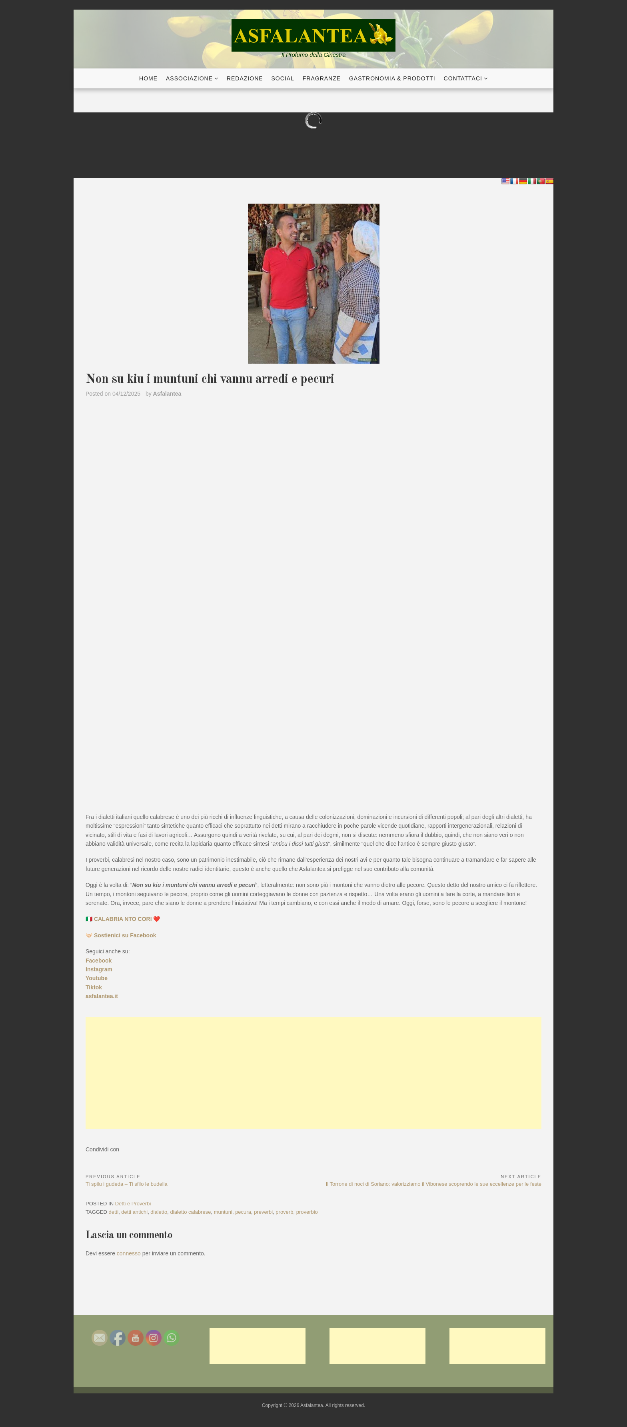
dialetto (158, 1212)
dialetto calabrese (190, 1212)
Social (283, 78)
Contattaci (463, 78)
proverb (284, 1212)
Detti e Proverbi (133, 1204)
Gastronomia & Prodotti (392, 78)
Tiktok (94, 987)
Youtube (97, 978)
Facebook (99, 960)
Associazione (189, 78)
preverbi (263, 1212)
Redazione (245, 78)
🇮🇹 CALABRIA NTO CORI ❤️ (123, 919)
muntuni (223, 1212)
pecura (243, 1212)
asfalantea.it (102, 996)
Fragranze (322, 78)
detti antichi (134, 1212)
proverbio (307, 1212)
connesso (129, 1253)
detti (114, 1212)
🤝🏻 (121, 935)
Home (148, 78)
